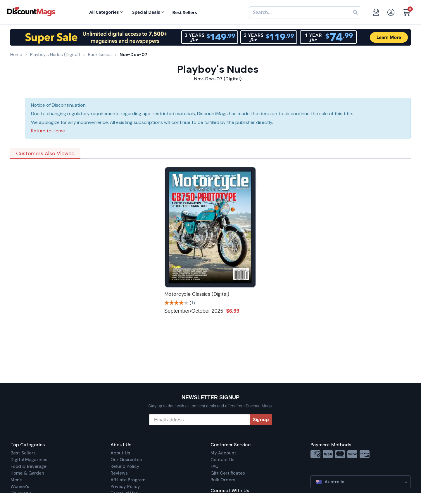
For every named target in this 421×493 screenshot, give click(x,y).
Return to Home (48, 131)
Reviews (119, 473)
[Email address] (199, 419)
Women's (20, 486)
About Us (120, 453)
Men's (17, 480)
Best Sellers (23, 453)
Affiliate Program (128, 480)
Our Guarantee (126, 460)
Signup (261, 419)
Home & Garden (27, 473)
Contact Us (222, 460)
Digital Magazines (29, 460)
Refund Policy (125, 466)
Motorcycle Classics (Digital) (196, 294)
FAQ (214, 466)
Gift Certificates (227, 473)
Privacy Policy (125, 486)
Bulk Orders (222, 480)
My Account (223, 453)
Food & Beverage (28, 466)
